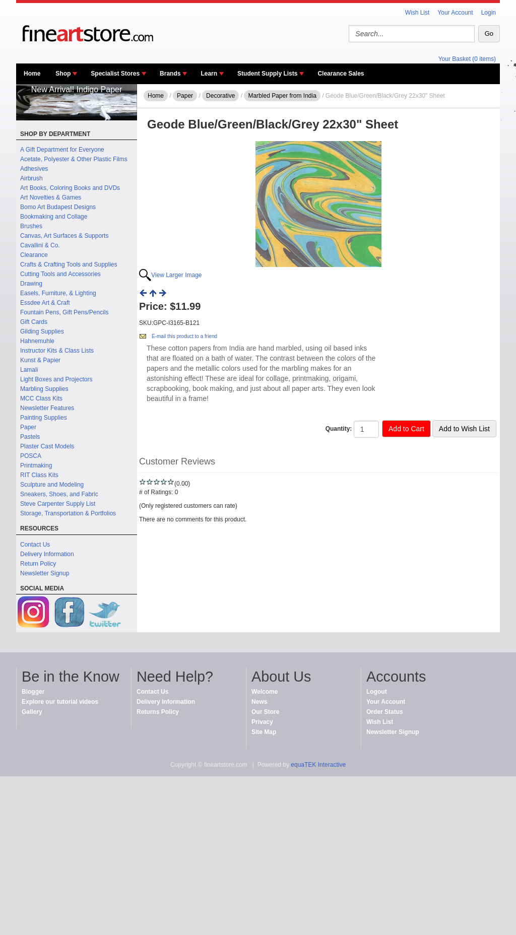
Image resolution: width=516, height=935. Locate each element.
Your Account (455, 12)
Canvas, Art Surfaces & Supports (64, 235)
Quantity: (339, 428)
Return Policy (38, 563)
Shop (63, 73)
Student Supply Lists (267, 73)
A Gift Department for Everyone (62, 149)
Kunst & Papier (40, 360)
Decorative (220, 95)
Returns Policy (158, 711)
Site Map (263, 732)
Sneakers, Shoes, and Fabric (59, 494)
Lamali (29, 369)
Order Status (384, 711)
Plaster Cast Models (47, 446)
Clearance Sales (340, 73)
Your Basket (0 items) (467, 58)
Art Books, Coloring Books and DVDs (70, 187)
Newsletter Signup (44, 573)
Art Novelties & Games (50, 197)
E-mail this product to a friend (184, 336)
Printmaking (36, 465)
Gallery (32, 711)
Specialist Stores (115, 73)
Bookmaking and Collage (53, 216)
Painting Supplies (43, 417)
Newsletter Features (47, 408)
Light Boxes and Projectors (56, 379)
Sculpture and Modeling (52, 484)
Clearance (34, 254)
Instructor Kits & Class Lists (57, 350)
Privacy (262, 721)
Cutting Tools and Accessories (60, 274)
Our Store (265, 711)
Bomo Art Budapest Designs (58, 207)
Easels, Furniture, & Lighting (58, 293)
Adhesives (34, 168)
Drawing (31, 283)
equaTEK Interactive (318, 764)
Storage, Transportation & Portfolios (68, 513)
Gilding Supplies (42, 331)
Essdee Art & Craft (45, 302)
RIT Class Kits (39, 475)
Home (32, 73)
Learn (209, 73)
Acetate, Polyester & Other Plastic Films (73, 159)
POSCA (30, 455)
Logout (376, 691)
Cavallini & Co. (40, 245)
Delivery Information (47, 554)
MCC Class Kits (41, 398)
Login (488, 12)
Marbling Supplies (44, 388)
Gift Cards (33, 321)
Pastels (30, 436)
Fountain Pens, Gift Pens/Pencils (64, 312)
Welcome (264, 691)
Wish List (417, 12)
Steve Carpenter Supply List (57, 503)
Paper (28, 427)
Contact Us (35, 544)
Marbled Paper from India (282, 95)
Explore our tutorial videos (60, 701)
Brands (170, 73)
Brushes (31, 226)
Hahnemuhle (37, 341)
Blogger (33, 691)
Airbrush (31, 178)
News (259, 701)
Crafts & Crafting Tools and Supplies (68, 264)
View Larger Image (176, 275)
